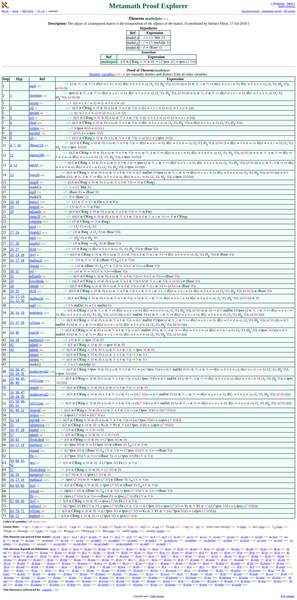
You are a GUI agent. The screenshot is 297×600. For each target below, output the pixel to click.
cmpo (243, 526)
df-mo (193, 549)
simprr (34, 359)
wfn (172, 526)
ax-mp (56, 536)
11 (11, 155)
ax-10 (177, 536)
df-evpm (103, 581)
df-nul (188, 552)
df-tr (98, 556)
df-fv (181, 559)
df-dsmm (170, 584)
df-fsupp (265, 563)
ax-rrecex (24, 543)
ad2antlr (35, 212)
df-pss (175, 552)
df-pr (240, 552)
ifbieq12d (36, 145)
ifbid (33, 123)
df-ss (162, 552)
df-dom (220, 563)
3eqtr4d (35, 410)
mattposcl (36, 340)
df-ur (181, 581)
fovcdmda (37, 281)
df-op (264, 552)
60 (17, 461)
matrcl (34, 202)
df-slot (36, 574)
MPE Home (28, 11)
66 (22, 485)
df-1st (7, 563)
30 (12, 271)
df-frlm (187, 584)
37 (17, 323)
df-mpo (255, 559)
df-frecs (66, 563)
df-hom (253, 574)
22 (12, 255)
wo (61, 526)
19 (12, 207)
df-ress (83, 574)
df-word (138, 570)
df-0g (284, 574)
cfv (198, 526)
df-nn (151, 566)
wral (118, 526)
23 (17, 255)
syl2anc (35, 323)
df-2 (164, 566)
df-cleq (235, 549)
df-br (56, 556)
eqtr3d (34, 332)
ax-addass (190, 540)
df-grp (207, 577)
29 (12, 291)
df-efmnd (191, 577)
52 (22, 410)
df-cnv (228, 556)
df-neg (121, 566)
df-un (137, 552)
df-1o (125, 563)
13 (12, 175)
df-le (92, 566)
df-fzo (75, 570)
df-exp (105, 570)
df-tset (194, 574)
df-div (136, 566)
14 (12, 332)
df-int (16, 556)
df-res (280, 556)
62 (12, 465)
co (228, 526)
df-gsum (8, 577)
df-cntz (19, 581)
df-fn (119, 559)
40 (17, 332)
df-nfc (263, 549)
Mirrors (5, 11)
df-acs (87, 577)
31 (17, 271)
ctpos (262, 526)
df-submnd (171, 577)
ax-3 (82, 536)
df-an (64, 549)
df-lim (63, 559)
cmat (111, 531)
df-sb (180, 549)
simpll (34, 182)
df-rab (71, 552)
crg (72, 531)
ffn (32, 456)
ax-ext (216, 536)
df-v (84, 552)
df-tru (129, 549)
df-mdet (219, 584)
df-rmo (44, 552)
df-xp (202, 556)
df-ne (277, 549)
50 (17, 401)
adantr (34, 350)
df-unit (262, 581)
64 (12, 485)
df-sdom (235, 563)
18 (17, 202)
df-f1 (142, 559)
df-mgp (151, 581)
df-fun (105, 559)
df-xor (116, 549)
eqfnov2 (35, 506)
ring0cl (35, 243)
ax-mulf (160, 543)
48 (17, 382)
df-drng (71, 584)
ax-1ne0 (261, 540)
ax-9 (164, 536)
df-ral (16, 552)
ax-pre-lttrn (80, 543)
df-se (176, 556)
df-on (50, 559)
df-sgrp (120, 577)
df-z (6, 570)
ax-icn (79, 540)
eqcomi (35, 133)
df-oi (6, 566)
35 (17, 291)
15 (17, 300)
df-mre (57, 577)
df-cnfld (121, 584)
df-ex (155, 549)
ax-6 (129, 536)
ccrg (91, 531)
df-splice (236, 570)
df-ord (37, 559)
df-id (110, 556)
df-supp (36, 563)
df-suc (77, 559)
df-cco (269, 574)
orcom (34, 103)
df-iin (43, 556)
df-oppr (228, 581)
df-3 (176, 566)
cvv (131, 526)
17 (12, 232)
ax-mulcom (170, 540)
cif (143, 526)
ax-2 (74, 536)
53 (12, 420)
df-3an (102, 549)
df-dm (254, 556)
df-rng (166, 581)
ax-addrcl (114, 540)
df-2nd (21, 563)
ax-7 (140, 536)
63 (12, 511)
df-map (165, 563)
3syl (33, 255)
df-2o (138, 563)
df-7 (226, 566)
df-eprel (124, 556)
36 (22, 300)
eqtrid (34, 165)
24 (17, 232)
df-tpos (51, 563)
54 (17, 420)
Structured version (251, 11)
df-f (130, 559)
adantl (34, 345)
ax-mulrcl (151, 540)
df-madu (236, 584)
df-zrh (153, 584)
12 (15, 165)
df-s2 (271, 570)
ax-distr (227, 540)
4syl (33, 463)
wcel (105, 526)
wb (37, 526)
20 (12, 212)
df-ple (208, 574)
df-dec (20, 570)
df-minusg (225, 577)
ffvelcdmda (38, 470)
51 (17, 405)
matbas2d (36, 298)
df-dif (124, 552)
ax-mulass (210, 540)
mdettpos (36, 313)
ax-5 (117, 536)
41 (12, 410)
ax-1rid (278, 540)
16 (12, 202)
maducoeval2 (39, 371)
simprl (34, 354)
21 (12, 300)
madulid (47, 589)
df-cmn (120, 581)
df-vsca (165, 574)
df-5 (201, 566)
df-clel (250, 549)
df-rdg (112, 563)
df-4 (189, 566)
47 (22, 369)
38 (12, 313)
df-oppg (35, 581)
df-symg (53, 581)
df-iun (30, 556)
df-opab (70, 556)
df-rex (29, 552)
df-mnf (50, 566)
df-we (188, 556)
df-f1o (167, 559)
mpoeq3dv (37, 155)
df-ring (195, 581)
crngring (36, 221)
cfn (10, 531)
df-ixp (192, 563)
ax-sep (244, 536)
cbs (26, 531)
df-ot (277, 552)
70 (17, 511)
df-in (150, 552)
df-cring (212, 581)
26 (17, 243)
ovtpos (34, 128)
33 (12, 281)
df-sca (149, 574)
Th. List (41, 11)
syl (32, 271)
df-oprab (239, 559)
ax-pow (273, 536)
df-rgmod (103, 584)
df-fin (250, 563)
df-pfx (219, 570)
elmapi (34, 266)
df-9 (251, 566)
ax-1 (66, 536)
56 (12, 516)
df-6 (214, 566)
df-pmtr (70, 581)
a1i (32, 108)
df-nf (168, 549)
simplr (34, 387)
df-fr (163, 556)
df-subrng (36, 584)
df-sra (86, 584)
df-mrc (72, 577)
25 (12, 249)
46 (12, 382)
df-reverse (254, 570)
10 (19, 145)
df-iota (91, 559)
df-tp (252, 552)
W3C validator (288, 596)
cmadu (160, 531)
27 (17, 249)
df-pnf (34, 566)
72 (17, 516)
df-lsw (154, 570)
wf (187, 526)
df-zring (137, 584)
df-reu (58, 552)
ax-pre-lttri (59, 543)
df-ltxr (78, 566)
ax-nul (258, 536)
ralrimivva (37, 425)
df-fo (154, 559)
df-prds (25, 577)
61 (22, 461)
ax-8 (152, 536)
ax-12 (203, 536)
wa (48, 526)
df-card (20, 566)
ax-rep (230, 536)
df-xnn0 (280, 566)
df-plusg (100, 574)
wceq (89, 526)
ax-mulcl (132, 540)
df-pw (214, 552)
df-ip (180, 574)
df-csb (110, 552)
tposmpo (36, 95)
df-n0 (265, 566)
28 (22, 255)
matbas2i (36, 260)
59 (12, 461)
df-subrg (54, 584)
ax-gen (92, 536)
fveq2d (34, 175)
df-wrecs (82, 563)
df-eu (207, 549)
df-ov (224, 559)
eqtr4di (35, 420)
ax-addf (144, 543)
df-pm (179, 563)
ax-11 (190, 536)
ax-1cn (64, 540)
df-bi (53, 549)
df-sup (280, 563)
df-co (242, 556)
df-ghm (276, 577)
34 (12, 286)
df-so (151, 556)
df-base (67, 574)
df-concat (171, 570)
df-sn (227, 552)
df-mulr (116, 574)
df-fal (142, 549)
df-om (281, 559)
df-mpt (85, 556)
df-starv (133, 574)
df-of (268, 559)
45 (22, 378)
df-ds (223, 574)
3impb (34, 286)
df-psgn (86, 581)
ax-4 (105, 536)
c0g (40, 531)
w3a (73, 526)
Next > (291, 3)
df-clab (220, 549)
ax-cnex (29, 540)
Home (15, 11)
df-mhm (153, 577)
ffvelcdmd (37, 439)
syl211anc (37, 380)
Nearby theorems (286, 6)
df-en (206, 563)
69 (22, 501)
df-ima (8, 559)
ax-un (15, 540)
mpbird (35, 516)
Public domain (157, 596)
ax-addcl (96, 540)
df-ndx (52, 574)
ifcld (33, 249)
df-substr (203, 570)
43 (12, 350)
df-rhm (19, 584)
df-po (138, 556)
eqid (33, 86)
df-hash (121, 570)
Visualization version (272, 11)
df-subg (260, 577)
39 (22, 323)
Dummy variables (101, 74)
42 (12, 345)
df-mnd (136, 577)
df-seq (90, 570)
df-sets (21, 574)
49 (17, 410)
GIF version (289, 11)
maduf (34, 430)
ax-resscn (47, 540)
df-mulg (243, 577)
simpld (34, 207)
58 (12, 439)
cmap (279, 526)
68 (17, 501)
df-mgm (103, 577)
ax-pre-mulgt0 (124, 543)
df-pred (22, 559)
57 (12, 435)
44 (17, 378)
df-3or (88, 549)
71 (22, 511)
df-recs (98, 563)
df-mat (203, 584)
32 (12, 276)
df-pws (41, 577)
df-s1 (187, 570)
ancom (34, 113)
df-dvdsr (245, 581)
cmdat (134, 531)
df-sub (106, 566)
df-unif (238, 574)
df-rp (48, 570)
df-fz (61, 570)
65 (17, 485)
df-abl (135, 581)
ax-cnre (41, 543)
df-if (201, 552)
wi (26, 526)
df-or (76, 549)
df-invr (278, 581)
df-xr (64, 566)
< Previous (277, 3)
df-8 (239, 566)
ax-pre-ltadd (101, 543)
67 (12, 501)
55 (12, 425)
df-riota (210, 559)
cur (54, 531)
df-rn (268, 556)
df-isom (194, 559)
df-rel (214, 556)
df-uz (34, 570)
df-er (151, 563)
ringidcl (35, 232)
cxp (157, 526)
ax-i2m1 (244, 540)
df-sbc (97, 552)
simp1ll (35, 216)
